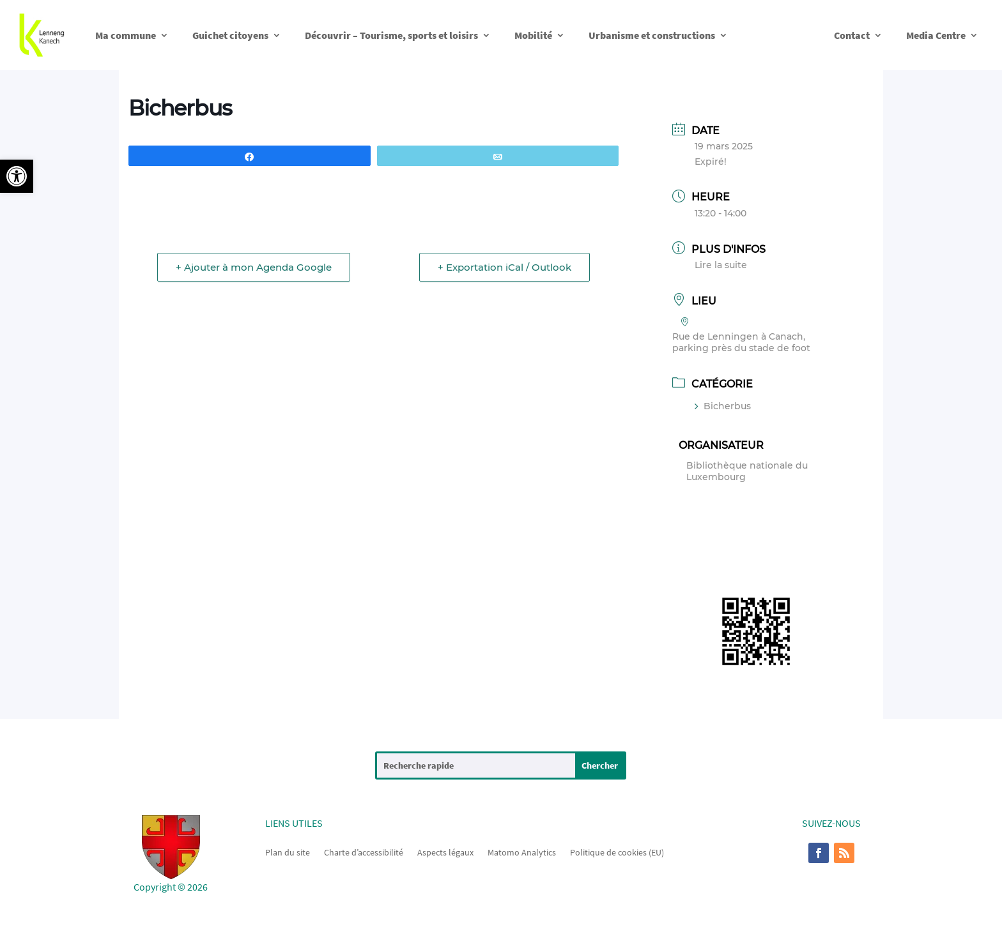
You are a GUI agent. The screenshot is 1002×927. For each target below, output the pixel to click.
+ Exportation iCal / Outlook (504, 267)
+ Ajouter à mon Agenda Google (254, 267)
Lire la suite (721, 265)
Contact (852, 35)
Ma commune (125, 35)
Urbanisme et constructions (652, 35)
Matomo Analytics (522, 852)
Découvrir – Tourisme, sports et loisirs (391, 35)
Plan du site (287, 852)
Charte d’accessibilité (363, 852)
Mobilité (533, 35)
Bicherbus (723, 406)
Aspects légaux (445, 852)
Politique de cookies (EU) (617, 852)
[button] (16, 176)
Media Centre (936, 35)
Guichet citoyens (230, 35)
